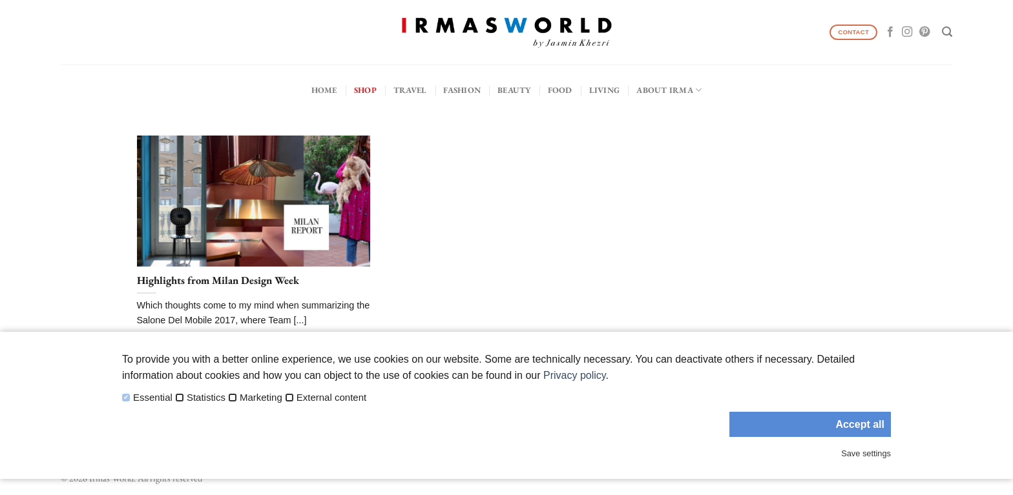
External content (331, 397)
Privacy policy (574, 375)
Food (560, 90)
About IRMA (669, 90)
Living (604, 90)
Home (324, 90)
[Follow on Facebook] (890, 32)
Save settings (866, 453)
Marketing (261, 397)
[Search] (947, 32)
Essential (152, 397)
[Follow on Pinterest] (924, 32)
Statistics (206, 397)
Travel (410, 90)
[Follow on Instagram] (907, 32)
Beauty (514, 90)
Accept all (859, 424)
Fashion (462, 90)
